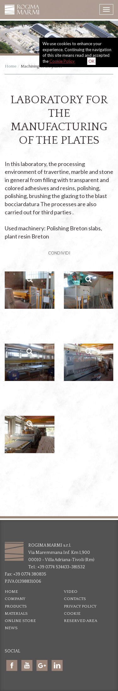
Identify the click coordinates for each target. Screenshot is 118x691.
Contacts (75, 599)
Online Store (20, 621)
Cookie (72, 613)
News (11, 628)
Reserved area (80, 621)
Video (70, 591)
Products (16, 606)
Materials (16, 613)
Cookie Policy (62, 61)
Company (15, 599)
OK (91, 61)
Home (10, 66)
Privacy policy (80, 606)
